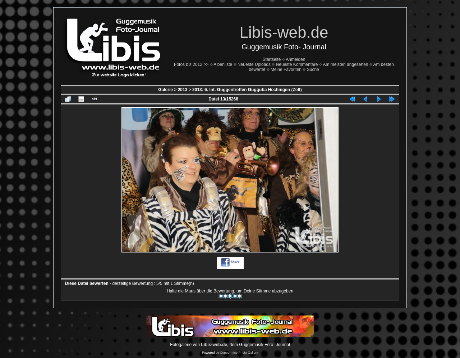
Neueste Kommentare (297, 64)
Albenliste (222, 64)
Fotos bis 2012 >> (191, 64)
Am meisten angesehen (345, 64)
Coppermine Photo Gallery (239, 352)
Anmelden (295, 59)
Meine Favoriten (286, 69)
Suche (313, 69)
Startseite (272, 59)
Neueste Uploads (254, 64)
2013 (183, 89)
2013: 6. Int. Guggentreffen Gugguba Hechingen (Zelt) (247, 89)
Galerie (165, 89)
